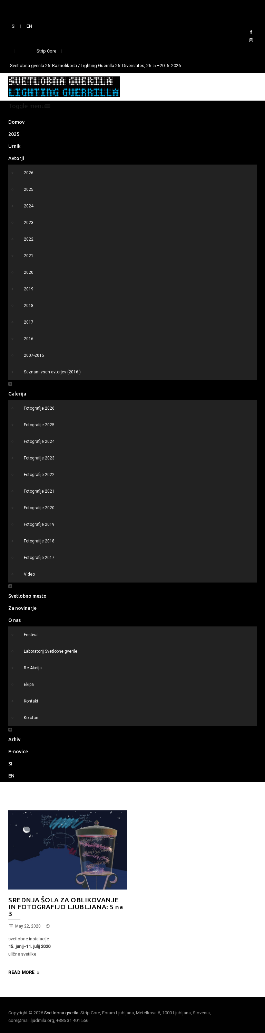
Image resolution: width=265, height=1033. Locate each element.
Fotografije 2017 (39, 557)
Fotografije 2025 (39, 424)
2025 (13, 134)
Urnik (14, 146)
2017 (28, 322)
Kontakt (31, 701)
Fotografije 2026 (39, 408)
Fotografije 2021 (39, 491)
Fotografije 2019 (39, 524)
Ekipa (29, 684)
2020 (28, 272)
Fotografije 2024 (39, 441)
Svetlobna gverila (61, 1012)
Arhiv (14, 739)
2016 (28, 338)
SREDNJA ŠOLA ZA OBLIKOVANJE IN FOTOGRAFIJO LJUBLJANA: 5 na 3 (65, 907)
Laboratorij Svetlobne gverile (50, 651)
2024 (28, 206)
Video (29, 574)
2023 (28, 222)
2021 (28, 255)
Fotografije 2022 (39, 474)
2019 (28, 289)
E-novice (18, 751)
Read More (24, 972)
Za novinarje (22, 608)
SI (14, 26)
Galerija (17, 394)
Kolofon (31, 717)
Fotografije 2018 (39, 541)
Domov (16, 122)
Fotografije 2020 (39, 507)
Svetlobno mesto (27, 596)
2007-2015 (34, 355)
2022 (28, 239)
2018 (28, 305)
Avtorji (16, 158)
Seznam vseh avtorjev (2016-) (52, 372)
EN (29, 26)
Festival (31, 634)
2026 (28, 172)
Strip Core (46, 51)
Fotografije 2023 (39, 458)
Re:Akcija (33, 668)
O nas (14, 620)
